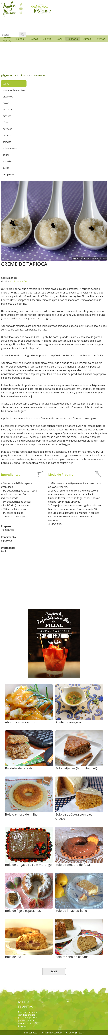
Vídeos (20, 39)
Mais (54, 971)
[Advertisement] (54, 584)
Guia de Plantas (6, 38)
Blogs (59, 39)
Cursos (87, 39)
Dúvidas (33, 39)
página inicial (8, 75)
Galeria (47, 39)
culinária (23, 75)
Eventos (100, 39)
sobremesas (38, 75)
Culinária (72, 39)
